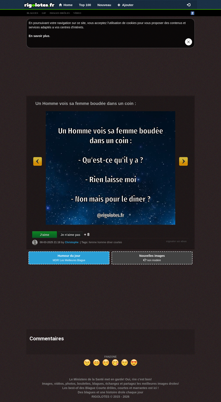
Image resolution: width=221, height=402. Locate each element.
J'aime (44, 234)
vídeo (77, 13)
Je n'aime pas (70, 234)
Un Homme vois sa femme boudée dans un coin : (85, 103)
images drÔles (60, 13)
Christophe (71, 242)
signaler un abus (176, 241)
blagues (32, 13)
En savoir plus (39, 36)
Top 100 (85, 5)
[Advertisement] (110, 73)
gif (44, 13)
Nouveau (104, 5)
